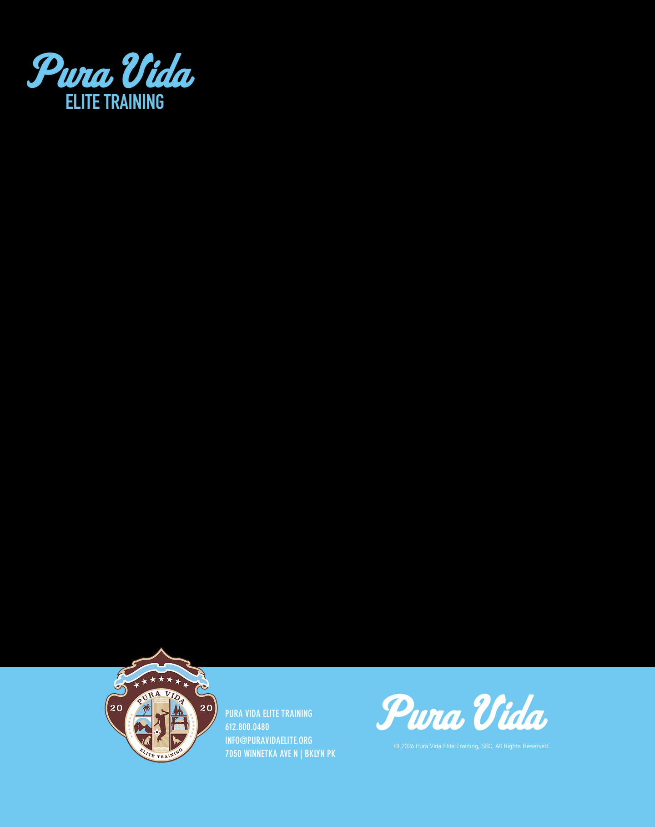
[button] (233, 73)
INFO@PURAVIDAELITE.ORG (268, 740)
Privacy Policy (461, 795)
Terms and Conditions (518, 795)
